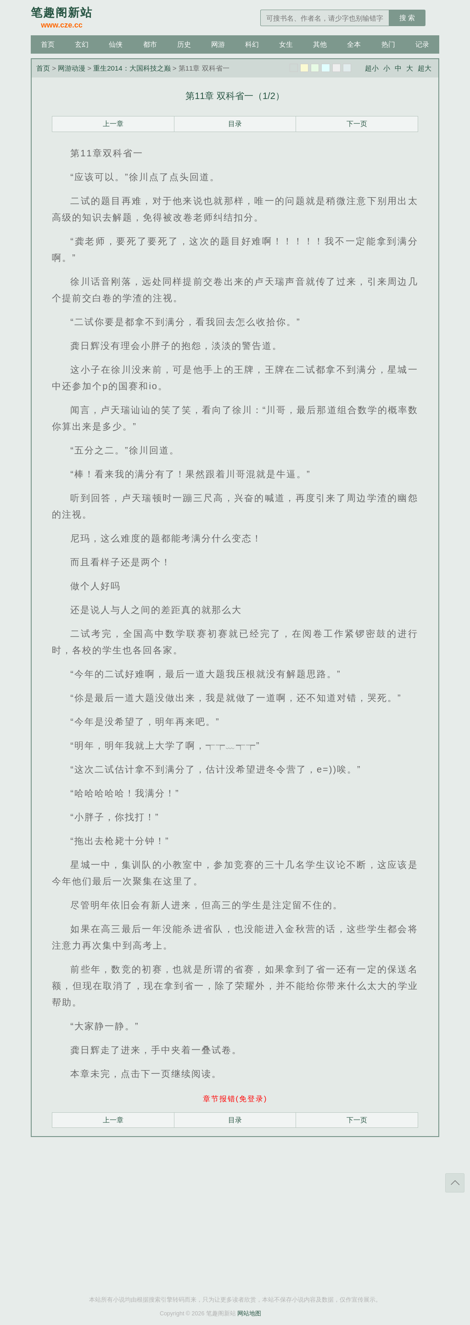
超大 (424, 68)
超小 (372, 68)
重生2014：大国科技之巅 (131, 68)
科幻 (252, 44)
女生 (286, 44)
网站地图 (249, 1313)
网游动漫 (71, 68)
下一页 (357, 123)
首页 (48, 44)
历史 (184, 44)
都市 (150, 44)
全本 (354, 44)
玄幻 (82, 44)
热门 (388, 44)
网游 (218, 44)
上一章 (113, 123)
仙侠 (116, 44)
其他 (320, 44)
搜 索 (407, 18)
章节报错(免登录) (235, 1098)
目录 (235, 123)
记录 (422, 44)
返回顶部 (454, 1182)
